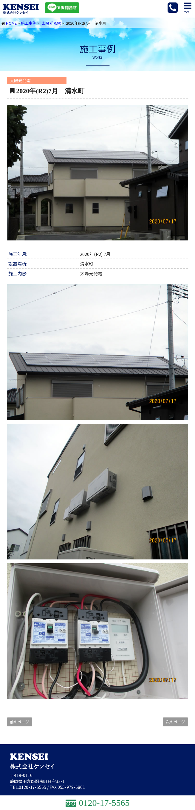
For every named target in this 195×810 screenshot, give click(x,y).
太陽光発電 (51, 23)
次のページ (175, 722)
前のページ (19, 722)
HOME (11, 23)
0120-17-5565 (32, 787)
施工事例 (28, 23)
